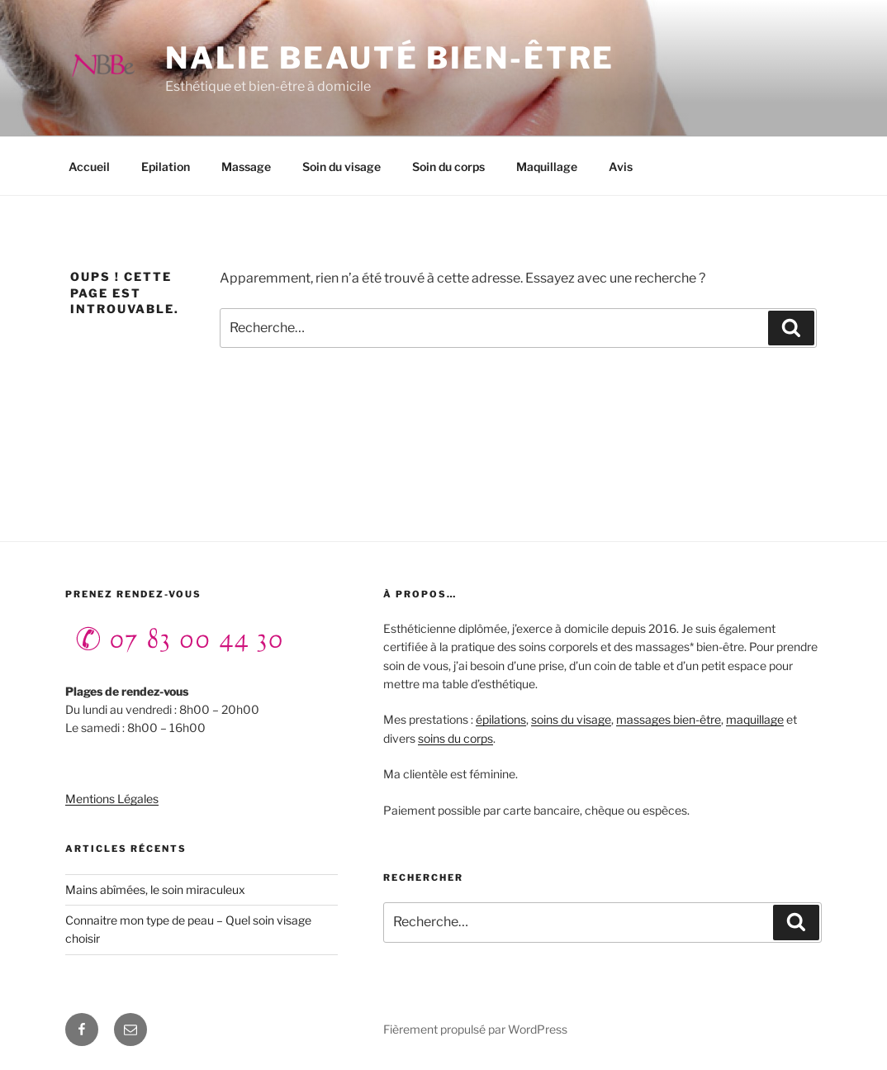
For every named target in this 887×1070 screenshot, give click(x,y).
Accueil (89, 166)
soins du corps (455, 738)
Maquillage (546, 166)
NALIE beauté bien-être (389, 58)
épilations (501, 719)
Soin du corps (448, 166)
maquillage (755, 719)
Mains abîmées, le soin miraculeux (155, 889)
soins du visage (571, 719)
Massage (246, 166)
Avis (621, 166)
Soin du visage (341, 166)
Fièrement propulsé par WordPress (475, 1029)
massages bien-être (668, 719)
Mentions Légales (112, 799)
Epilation (165, 166)
